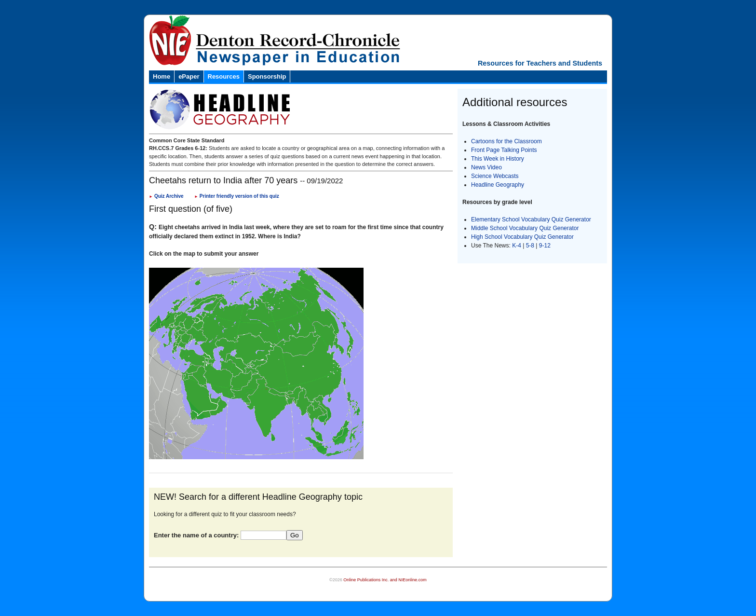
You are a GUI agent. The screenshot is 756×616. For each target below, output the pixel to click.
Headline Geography (497, 184)
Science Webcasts (495, 176)
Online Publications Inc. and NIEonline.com (385, 579)
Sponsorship (267, 76)
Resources (224, 76)
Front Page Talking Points (504, 150)
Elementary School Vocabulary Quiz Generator (531, 219)
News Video (486, 167)
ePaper (188, 76)
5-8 (531, 245)
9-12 (545, 245)
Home (161, 76)
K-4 (516, 245)
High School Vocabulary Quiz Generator (522, 236)
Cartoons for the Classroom (506, 141)
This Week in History (497, 158)
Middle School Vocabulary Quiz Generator (525, 228)
